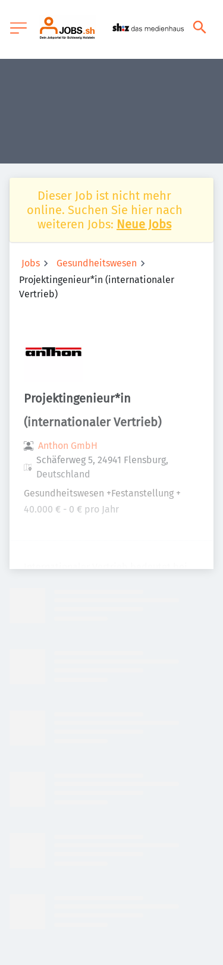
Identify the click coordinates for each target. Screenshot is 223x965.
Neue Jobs (144, 224)
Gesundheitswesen (96, 263)
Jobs (30, 263)
